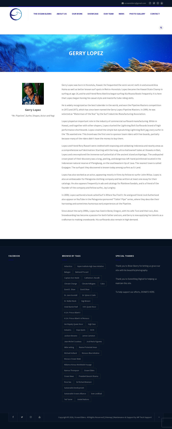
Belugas (67, 272)
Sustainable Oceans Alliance (75, 393)
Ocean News (69, 376)
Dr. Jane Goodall (70, 295)
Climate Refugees (88, 283)
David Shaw (84, 289)
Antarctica (68, 266)
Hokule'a (67, 330)
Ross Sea (67, 382)
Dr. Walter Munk (70, 301)
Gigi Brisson (85, 301)
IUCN (92, 330)
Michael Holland (70, 353)
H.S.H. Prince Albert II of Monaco (76, 318)
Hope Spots (80, 330)
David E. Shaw (69, 289)
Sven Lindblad (96, 393)
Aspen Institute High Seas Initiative (90, 266)
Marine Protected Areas (88, 347)
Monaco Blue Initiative (90, 353)
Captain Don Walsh (71, 278)
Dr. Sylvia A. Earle (88, 295)
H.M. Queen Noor (89, 307)
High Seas (92, 324)
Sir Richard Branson (84, 382)
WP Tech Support (144, 417)
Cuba (102, 283)
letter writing (69, 347)
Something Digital (136, 279)
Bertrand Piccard (81, 272)
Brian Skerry (133, 265)
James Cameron (88, 336)
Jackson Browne (70, 336)
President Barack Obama (88, 376)
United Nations (83, 399)
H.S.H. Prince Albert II (72, 312)
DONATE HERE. (148, 292)
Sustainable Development (74, 388)
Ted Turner (68, 399)
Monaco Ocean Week (72, 359)
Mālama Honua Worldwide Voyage (77, 364)
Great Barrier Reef (71, 307)
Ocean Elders (89, 370)
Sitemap (108, 417)
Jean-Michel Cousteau (72, 341)
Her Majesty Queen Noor (73, 324)
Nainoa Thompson (71, 370)
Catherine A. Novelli (92, 278)
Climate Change (70, 283)
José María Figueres (94, 341)
